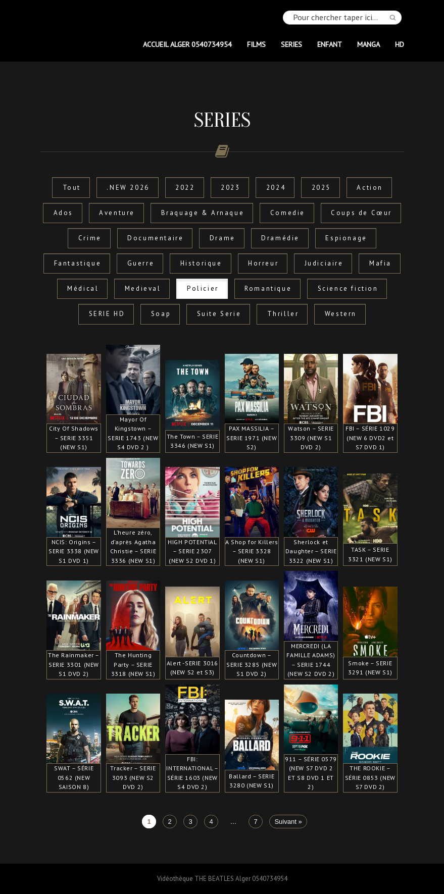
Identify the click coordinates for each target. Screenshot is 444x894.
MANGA (368, 44)
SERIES (291, 44)
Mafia (380, 263)
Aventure (117, 212)
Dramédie (280, 238)
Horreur (263, 263)
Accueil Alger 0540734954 (187, 44)
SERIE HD (107, 313)
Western (341, 313)
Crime (90, 238)
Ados (63, 212)
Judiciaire (324, 263)
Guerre (141, 263)
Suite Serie (219, 313)
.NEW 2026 (128, 187)
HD (399, 44)
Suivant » (288, 821)
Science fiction (348, 288)
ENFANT (329, 44)
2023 (230, 187)
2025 (321, 187)
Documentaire (155, 238)
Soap (161, 313)
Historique (201, 263)
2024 (275, 187)
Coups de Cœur (361, 212)
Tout (72, 187)
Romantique (267, 288)
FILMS (256, 44)
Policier (203, 288)
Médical (82, 288)
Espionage (346, 238)
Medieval (143, 288)
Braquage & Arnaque (202, 212)
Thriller (283, 313)
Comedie (287, 212)
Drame (222, 238)
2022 (184, 187)
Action (370, 187)
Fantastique (78, 263)
